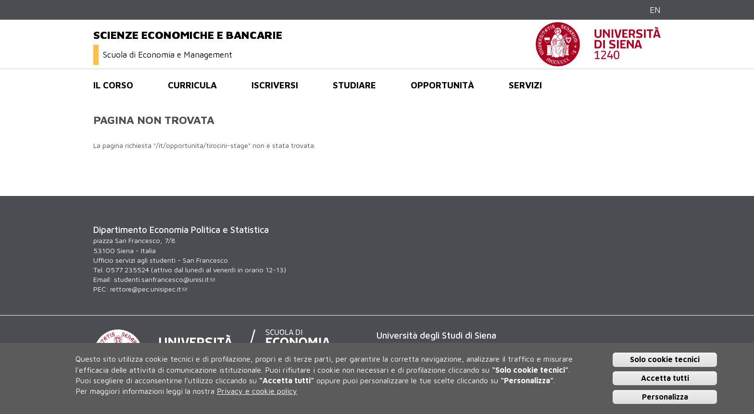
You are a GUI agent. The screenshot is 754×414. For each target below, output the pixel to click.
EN (655, 10)
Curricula (192, 85)
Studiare (354, 85)
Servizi (525, 85)
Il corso (113, 85)
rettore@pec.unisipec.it (148, 289)
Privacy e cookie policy (257, 391)
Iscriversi (274, 85)
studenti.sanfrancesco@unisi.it (164, 279)
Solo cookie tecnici (665, 359)
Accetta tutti (665, 378)
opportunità (442, 85)
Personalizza (665, 396)
